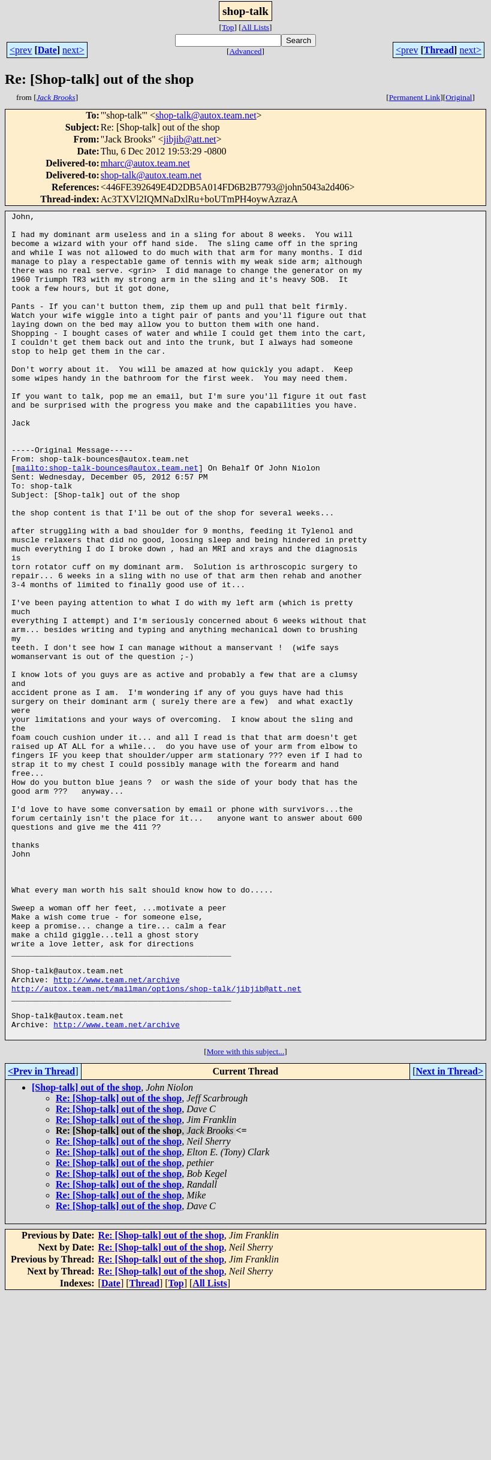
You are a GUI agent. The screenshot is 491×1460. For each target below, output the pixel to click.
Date (47, 50)
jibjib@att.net (189, 139)
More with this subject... (246, 1216)
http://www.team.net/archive (116, 1133)
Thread (439, 50)
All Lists (255, 27)
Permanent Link (415, 97)
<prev (21, 50)
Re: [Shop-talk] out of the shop (119, 1263)
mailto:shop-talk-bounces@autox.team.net (107, 519)
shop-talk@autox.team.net (205, 115)
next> (73, 50)
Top (228, 27)
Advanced (245, 51)
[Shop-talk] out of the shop (86, 1252)
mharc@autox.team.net (145, 163)
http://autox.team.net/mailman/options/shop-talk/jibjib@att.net (156, 1144)
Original (458, 97)
